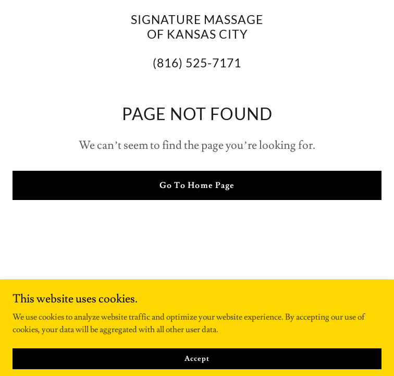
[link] (197, 65)
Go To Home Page (196, 185)
